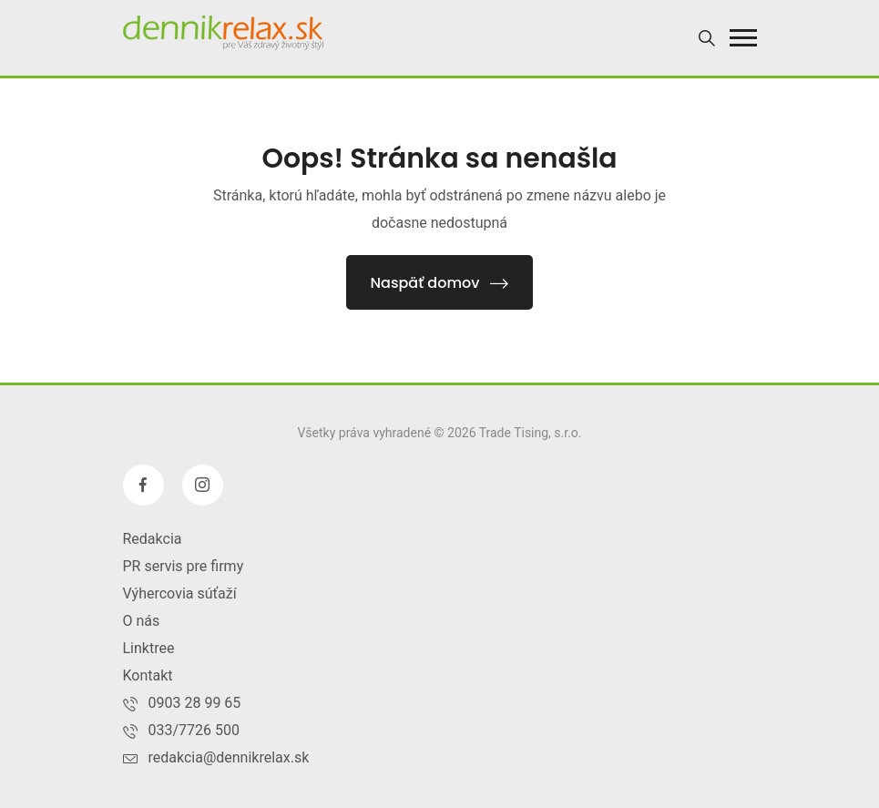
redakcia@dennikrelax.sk (229, 757)
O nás (141, 620)
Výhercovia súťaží (180, 593)
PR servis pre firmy (183, 566)
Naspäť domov (440, 282)
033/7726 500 (194, 730)
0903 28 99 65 (194, 702)
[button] (743, 38)
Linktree (149, 648)
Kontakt (148, 675)
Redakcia (152, 538)
